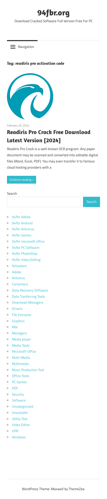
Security (18, 394)
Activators (19, 266)
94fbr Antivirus (23, 229)
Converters (20, 284)
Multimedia (20, 363)
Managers (19, 333)
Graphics (18, 321)
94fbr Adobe (21, 217)
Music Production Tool (28, 370)
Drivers (17, 308)
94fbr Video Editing (26, 259)
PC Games (19, 382)
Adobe (16, 272)
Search (12, 193)
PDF (15, 388)
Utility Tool (19, 418)
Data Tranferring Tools (28, 296)
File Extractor (22, 314)
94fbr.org (53, 12)
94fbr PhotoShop (24, 253)
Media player (21, 339)
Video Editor (21, 424)
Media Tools (21, 345)
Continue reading (20, 179)
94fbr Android (22, 223)
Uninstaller (20, 412)
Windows (19, 437)
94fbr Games (21, 235)
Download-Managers (27, 302)
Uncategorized (22, 406)
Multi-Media (21, 357)
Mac (15, 327)
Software (19, 400)
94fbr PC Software (26, 247)
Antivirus (18, 278)
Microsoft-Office (24, 351)
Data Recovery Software (30, 290)
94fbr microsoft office (28, 241)
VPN (15, 431)
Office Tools (20, 376)
